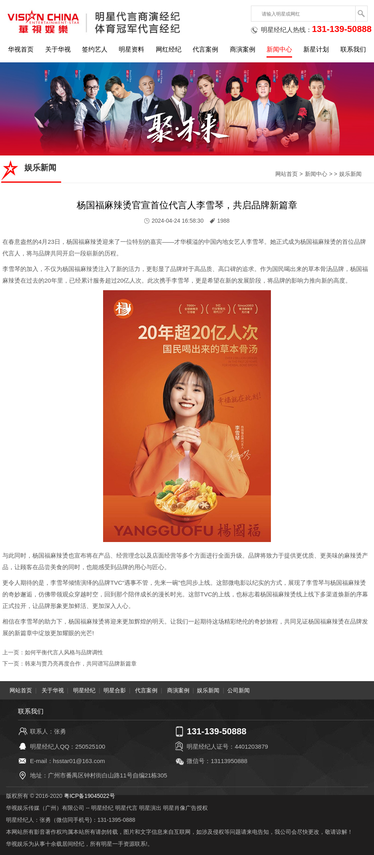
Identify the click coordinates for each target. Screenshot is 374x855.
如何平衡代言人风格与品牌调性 (64, 652)
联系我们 (353, 49)
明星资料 (131, 49)
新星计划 (316, 49)
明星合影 (114, 690)
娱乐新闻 (350, 174)
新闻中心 (279, 49)
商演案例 (242, 49)
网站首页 (286, 174)
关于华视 (58, 49)
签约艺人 (94, 49)
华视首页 (21, 49)
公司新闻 (238, 690)
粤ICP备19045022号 (89, 796)
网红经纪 (168, 49)
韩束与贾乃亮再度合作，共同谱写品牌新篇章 (81, 663)
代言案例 (205, 49)
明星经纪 (84, 690)
